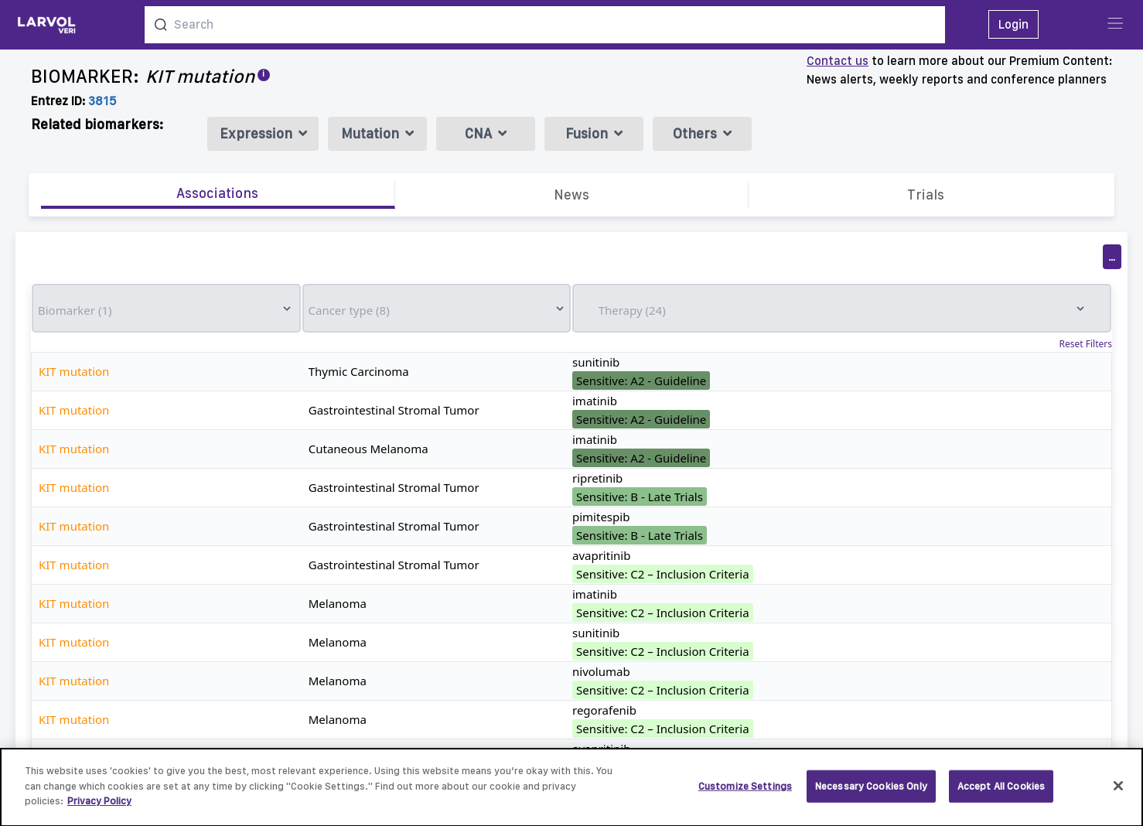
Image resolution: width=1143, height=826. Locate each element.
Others (702, 133)
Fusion (594, 133)
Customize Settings (745, 793)
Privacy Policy (99, 808)
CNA (486, 133)
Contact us (837, 60)
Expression (263, 133)
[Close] (1118, 794)
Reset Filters (1085, 344)
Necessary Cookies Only (871, 793)
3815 (102, 101)
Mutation (377, 133)
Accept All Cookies (1001, 793)
